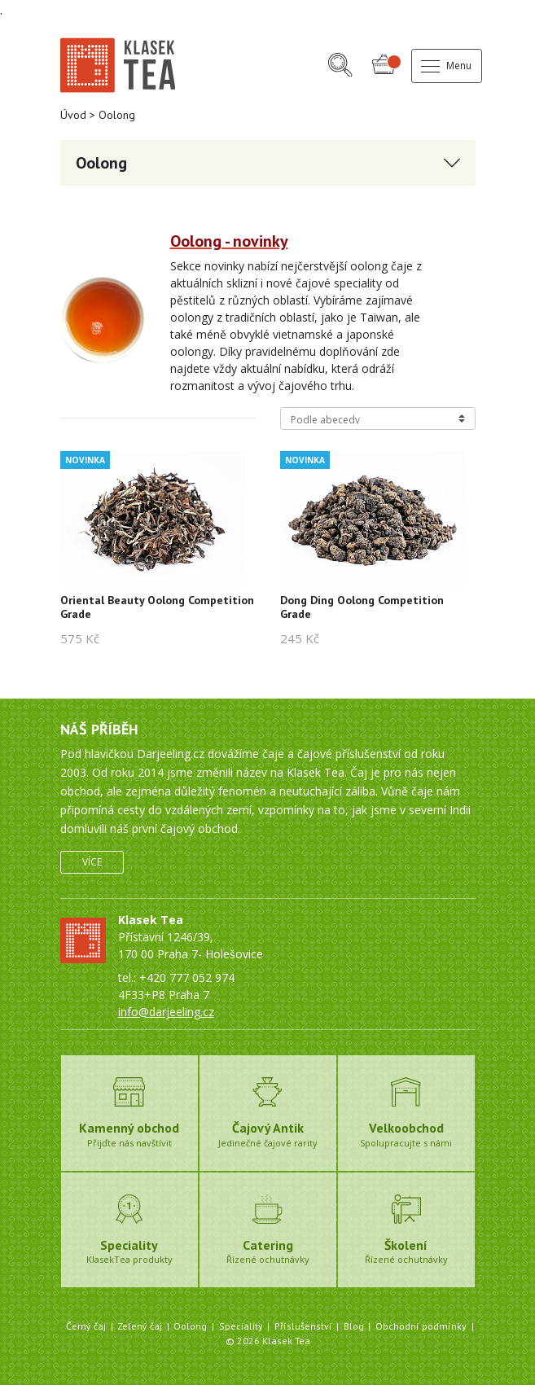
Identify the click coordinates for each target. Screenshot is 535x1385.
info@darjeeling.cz (166, 1011)
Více (92, 862)
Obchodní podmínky (421, 1326)
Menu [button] (446, 65)
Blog (354, 1326)
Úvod (73, 114)
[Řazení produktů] (378, 418)
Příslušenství (303, 1326)
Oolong (190, 1326)
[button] (340, 66)
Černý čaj (86, 1326)
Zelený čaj (139, 1326)
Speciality (241, 1326)
